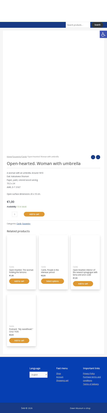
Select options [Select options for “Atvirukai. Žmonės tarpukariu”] (53, 280)
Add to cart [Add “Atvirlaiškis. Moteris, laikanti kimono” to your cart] (19, 280)
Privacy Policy (89, 372)
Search (97, 24)
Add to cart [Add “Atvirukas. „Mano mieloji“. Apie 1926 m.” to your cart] (19, 339)
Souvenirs (17, 156)
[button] (103, 34)
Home (9, 156)
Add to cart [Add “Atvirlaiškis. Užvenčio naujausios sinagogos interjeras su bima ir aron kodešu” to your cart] (83, 282)
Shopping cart (62, 379)
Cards (24, 156)
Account (59, 376)
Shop (58, 372)
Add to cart (34, 213)
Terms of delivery (91, 383)
